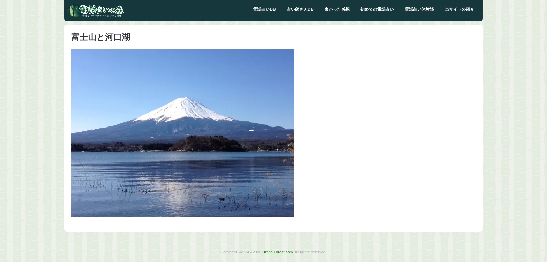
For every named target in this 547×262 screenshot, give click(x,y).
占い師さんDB (300, 9)
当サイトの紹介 (459, 9)
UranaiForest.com (277, 252)
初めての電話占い (377, 9)
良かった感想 (337, 9)
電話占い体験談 (419, 9)
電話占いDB (264, 9)
